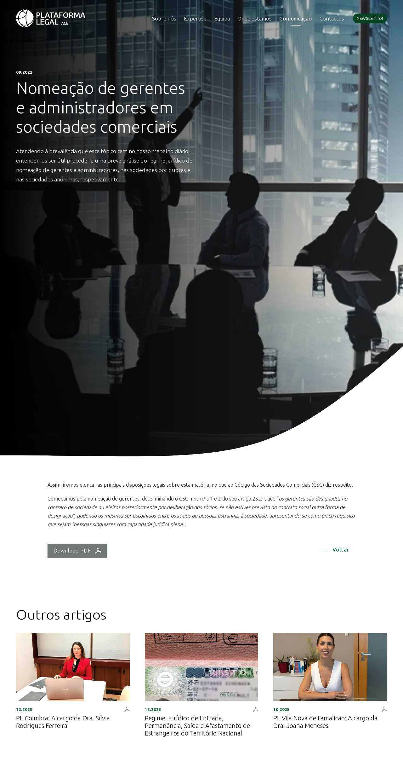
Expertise (195, 18)
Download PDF (77, 550)
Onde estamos (254, 18)
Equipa (222, 18)
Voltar (340, 549)
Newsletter (370, 18)
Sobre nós (164, 18)
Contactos (332, 18)
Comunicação (295, 18)
